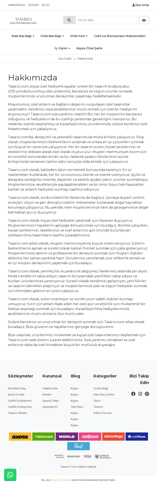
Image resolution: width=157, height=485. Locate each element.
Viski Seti (77, 36)
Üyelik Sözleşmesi (19, 400)
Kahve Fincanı (102, 412)
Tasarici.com (18, 340)
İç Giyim (61, 48)
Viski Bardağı (50, 36)
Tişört (97, 400)
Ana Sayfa (64, 58)
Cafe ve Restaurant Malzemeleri (120, 36)
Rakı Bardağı (21, 36)
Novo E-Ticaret (61, 480)
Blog (46, 5)
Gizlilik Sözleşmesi (20, 406)
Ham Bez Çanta (103, 394)
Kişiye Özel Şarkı (89, 48)
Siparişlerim (50, 406)
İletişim (33, 5)
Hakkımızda (16, 5)
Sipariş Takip (50, 400)
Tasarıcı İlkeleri (17, 412)
